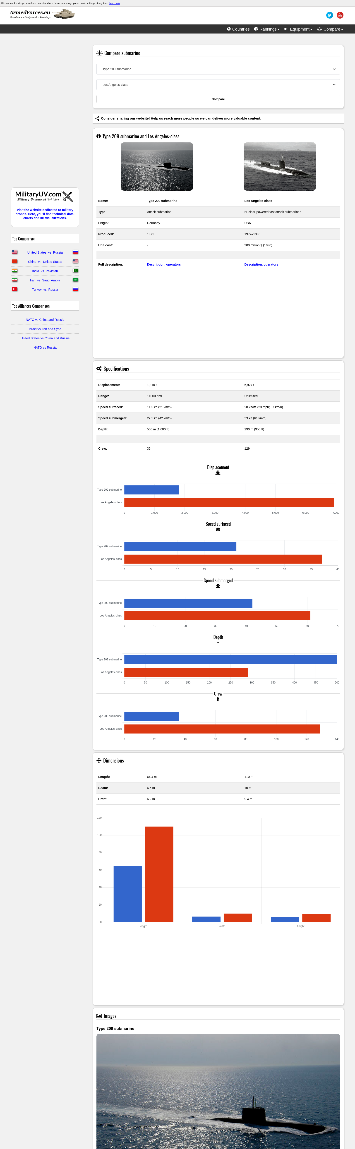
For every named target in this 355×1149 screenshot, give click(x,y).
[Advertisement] (45, 113)
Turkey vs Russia (45, 289)
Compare (218, 99)
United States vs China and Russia (45, 338)
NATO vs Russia (45, 347)
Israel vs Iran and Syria (45, 329)
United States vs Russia (45, 252)
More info (114, 3)
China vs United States (45, 262)
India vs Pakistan (45, 271)
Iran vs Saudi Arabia (45, 280)
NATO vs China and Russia (45, 319)
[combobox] (218, 69)
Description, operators (164, 264)
